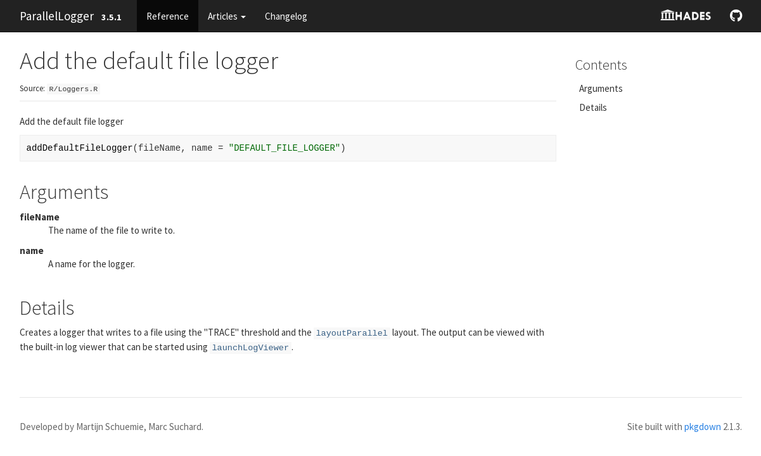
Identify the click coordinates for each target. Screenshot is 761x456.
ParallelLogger (57, 15)
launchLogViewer (251, 348)
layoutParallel (352, 333)
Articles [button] (227, 16)
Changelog (286, 16)
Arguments (601, 88)
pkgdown (702, 427)
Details (593, 107)
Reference (167, 16)
